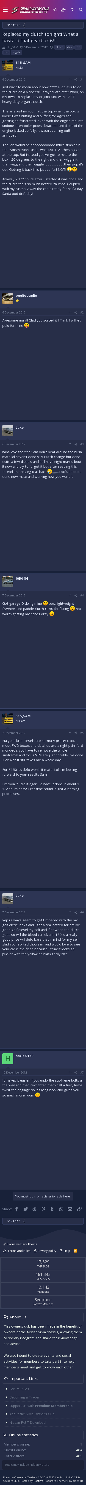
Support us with (41, 1405)
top (6, 52)
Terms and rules (19, 1251)
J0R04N (22, 578)
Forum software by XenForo (37, 1477)
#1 (82, 79)
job (78, 47)
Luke (20, 427)
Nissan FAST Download (27, 1422)
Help (67, 1251)
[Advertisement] (43, 241)
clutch (59, 47)
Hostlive (38, 1480)
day (69, 47)
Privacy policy (47, 1251)
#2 (82, 312)
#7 (82, 1072)
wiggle (16, 52)
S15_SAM (12, 47)
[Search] (80, 10)
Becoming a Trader (24, 1397)
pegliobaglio (26, 295)
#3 (82, 444)
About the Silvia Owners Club (32, 1414)
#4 (82, 595)
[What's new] (72, 10)
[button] (5, 10)
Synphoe (43, 1299)
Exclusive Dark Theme (20, 1244)
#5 (82, 733)
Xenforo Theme (64, 1480)
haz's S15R (24, 1055)
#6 (82, 912)
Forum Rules (19, 1389)
